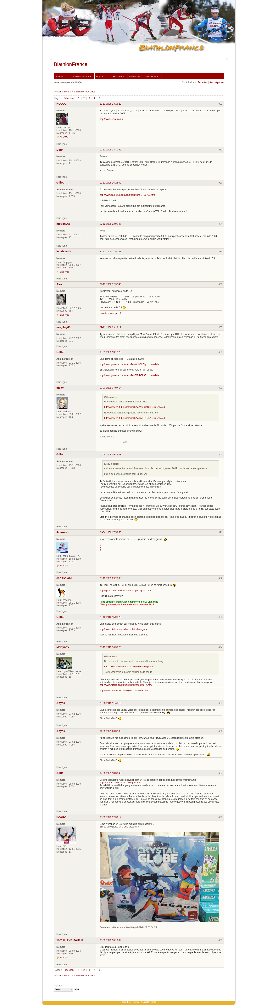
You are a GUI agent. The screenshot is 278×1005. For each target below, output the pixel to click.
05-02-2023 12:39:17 (110, 817)
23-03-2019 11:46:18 (110, 703)
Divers (67, 91)
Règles (99, 76)
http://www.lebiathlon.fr (111, 119)
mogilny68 (63, 223)
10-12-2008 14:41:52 (110, 149)
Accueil (59, 76)
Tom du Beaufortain (69, 940)
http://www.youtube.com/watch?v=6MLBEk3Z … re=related (130, 375)
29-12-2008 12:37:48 (110, 284)
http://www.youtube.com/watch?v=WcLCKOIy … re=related (130, 364)
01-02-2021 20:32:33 (110, 731)
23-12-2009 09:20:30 (110, 578)
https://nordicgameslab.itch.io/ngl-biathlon (121, 782)
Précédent (69, 98)
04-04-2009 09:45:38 (110, 454)
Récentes (202, 82)
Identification (151, 76)
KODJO (61, 103)
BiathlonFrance (70, 64)
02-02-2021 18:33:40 (110, 773)
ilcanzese (62, 532)
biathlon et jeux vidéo (84, 91)
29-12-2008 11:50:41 (110, 251)
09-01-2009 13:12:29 (110, 352)
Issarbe (61, 817)
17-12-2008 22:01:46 (110, 224)
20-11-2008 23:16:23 (110, 103)
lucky (60, 387)
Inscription (134, 76)
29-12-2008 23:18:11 (110, 327)
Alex (59, 284)
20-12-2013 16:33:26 (110, 647)
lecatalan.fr (63, 251)
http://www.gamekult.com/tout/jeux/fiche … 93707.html (127, 195)
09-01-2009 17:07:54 (110, 388)
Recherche (118, 76)
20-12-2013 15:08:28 (110, 617)
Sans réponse (216, 82)
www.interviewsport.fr (110, 313)
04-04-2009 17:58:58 (110, 532)
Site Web (64, 137)
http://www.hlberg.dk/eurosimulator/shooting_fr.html (126, 685)
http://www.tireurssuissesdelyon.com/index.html (124, 690)
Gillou (60, 182)
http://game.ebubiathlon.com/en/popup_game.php (125, 590)
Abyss (60, 702)
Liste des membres (81, 76)
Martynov (62, 647)
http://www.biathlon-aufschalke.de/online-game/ (124, 629)
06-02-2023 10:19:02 (110, 940)
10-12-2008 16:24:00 (110, 182)
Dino (59, 149)
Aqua (60, 772)
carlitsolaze (64, 578)
